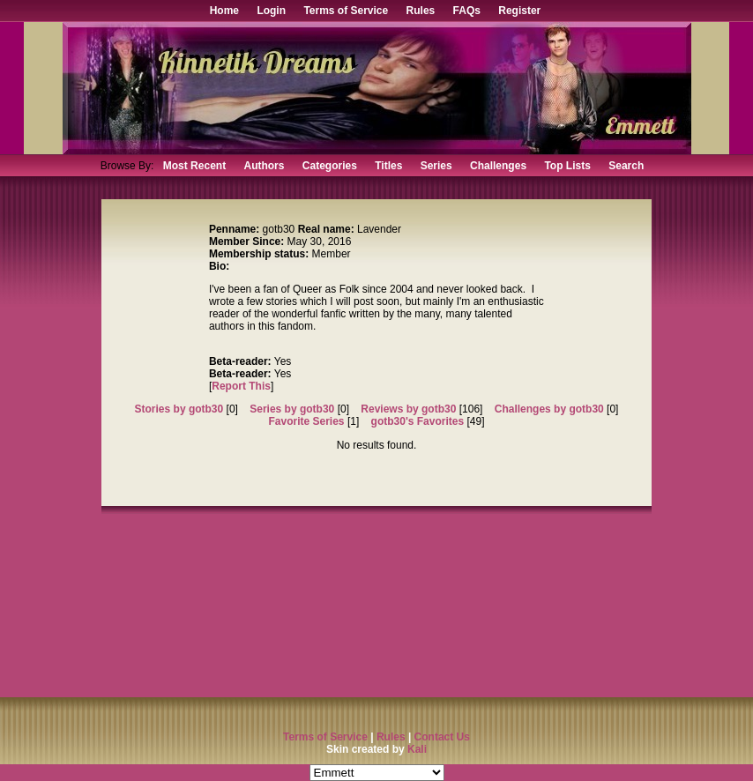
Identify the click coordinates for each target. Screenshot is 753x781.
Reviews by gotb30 (408, 409)
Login (271, 10)
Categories (329, 166)
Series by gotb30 (292, 409)
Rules (421, 10)
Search (626, 166)
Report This (241, 386)
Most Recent (194, 166)
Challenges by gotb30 (549, 409)
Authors (263, 166)
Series (436, 166)
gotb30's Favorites (418, 421)
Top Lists (567, 166)
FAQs (467, 10)
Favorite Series (307, 421)
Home (224, 10)
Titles (388, 166)
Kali (417, 749)
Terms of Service (345, 10)
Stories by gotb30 (179, 409)
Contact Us (442, 737)
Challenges (498, 166)
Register (519, 10)
